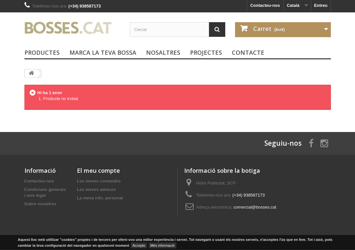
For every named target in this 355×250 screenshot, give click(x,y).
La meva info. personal (100, 198)
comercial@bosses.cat (254, 207)
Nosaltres (163, 52)
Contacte (248, 52)
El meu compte (98, 170)
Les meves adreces (96, 189)
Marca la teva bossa (102, 52)
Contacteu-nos (265, 5)
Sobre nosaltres (40, 203)
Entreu (320, 5)
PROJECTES (206, 52)
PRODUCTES (42, 52)
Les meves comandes (99, 181)
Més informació (162, 245)
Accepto (138, 245)
